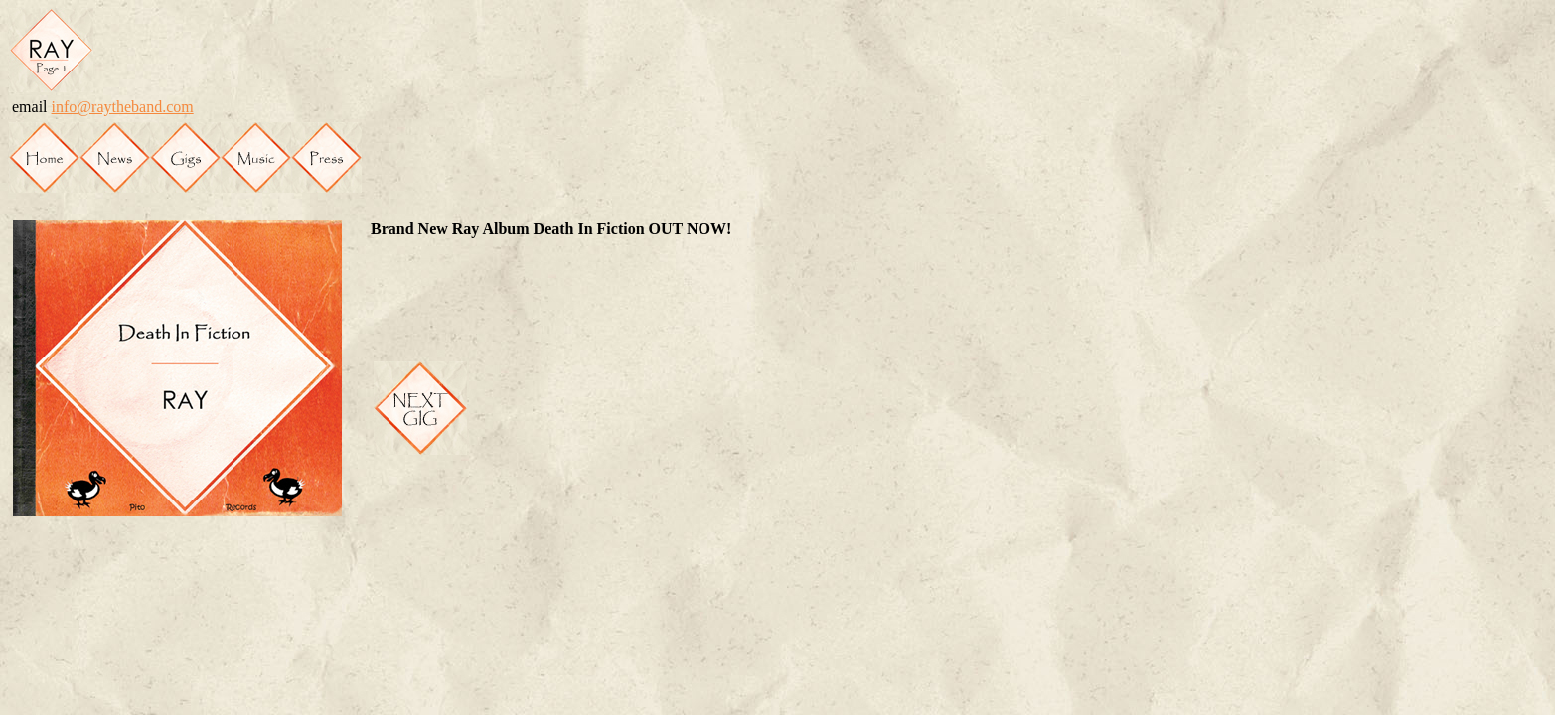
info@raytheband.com (123, 106)
